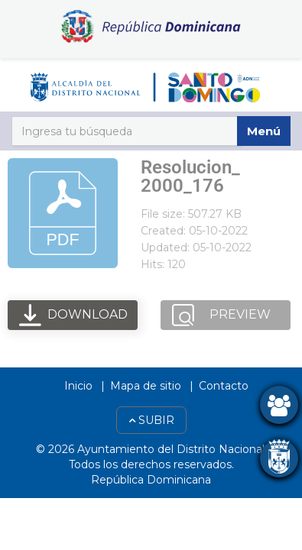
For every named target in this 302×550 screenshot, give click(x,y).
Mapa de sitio (145, 386)
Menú (264, 131)
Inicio (78, 386)
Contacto (223, 386)
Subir (151, 420)
